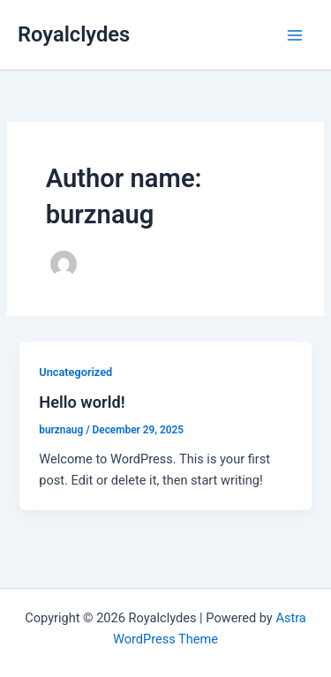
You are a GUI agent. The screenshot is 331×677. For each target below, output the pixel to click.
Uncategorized (75, 372)
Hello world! (81, 402)
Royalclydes (74, 34)
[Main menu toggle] (294, 35)
